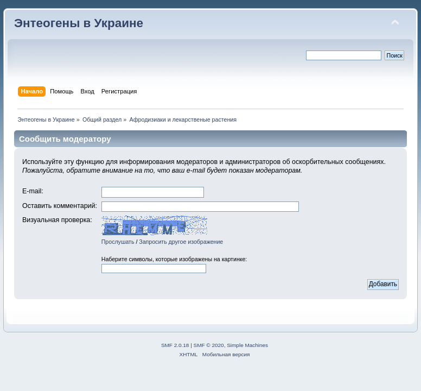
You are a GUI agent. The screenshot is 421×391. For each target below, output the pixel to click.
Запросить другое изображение (181, 241)
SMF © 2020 (209, 345)
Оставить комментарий (58, 206)
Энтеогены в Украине (78, 23)
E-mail (31, 191)
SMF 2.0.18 (175, 345)
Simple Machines (247, 345)
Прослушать (118, 241)
